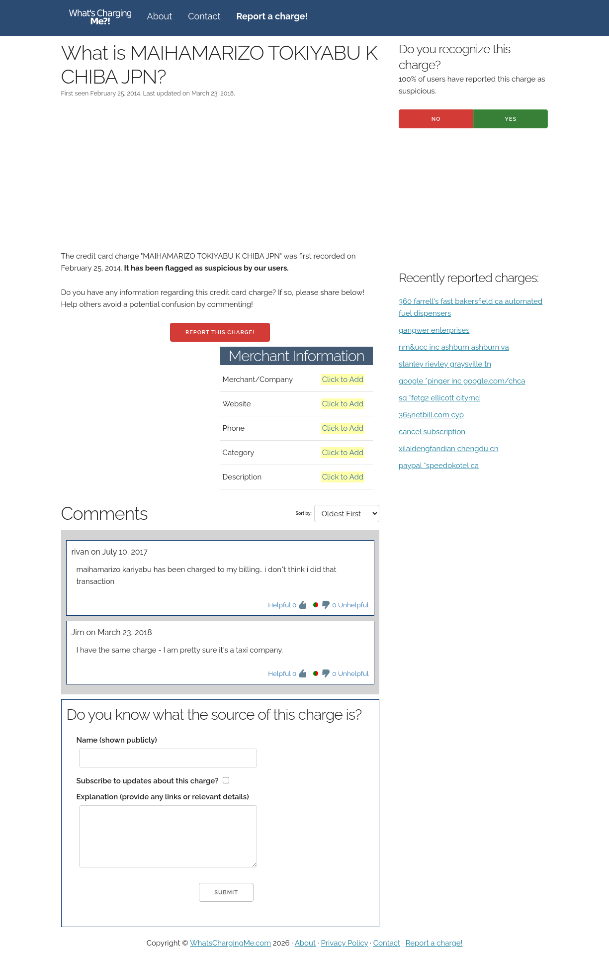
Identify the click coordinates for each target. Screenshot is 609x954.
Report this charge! (220, 332)
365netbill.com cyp (431, 414)
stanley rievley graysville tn (445, 364)
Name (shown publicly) (117, 740)
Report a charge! (434, 943)
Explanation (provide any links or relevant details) (163, 796)
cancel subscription (432, 431)
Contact (204, 16)
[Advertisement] (220, 180)
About (160, 16)
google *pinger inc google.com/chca (462, 381)
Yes (511, 119)
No (436, 119)
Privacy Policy (344, 943)
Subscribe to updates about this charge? (148, 780)
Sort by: (304, 513)
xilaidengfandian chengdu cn (449, 448)
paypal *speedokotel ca (439, 465)
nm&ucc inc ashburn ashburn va (454, 347)
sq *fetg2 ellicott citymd (439, 397)
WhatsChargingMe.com (230, 943)
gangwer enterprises (434, 330)
